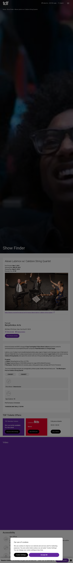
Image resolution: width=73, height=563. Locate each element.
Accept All (44, 555)
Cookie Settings (21, 555)
